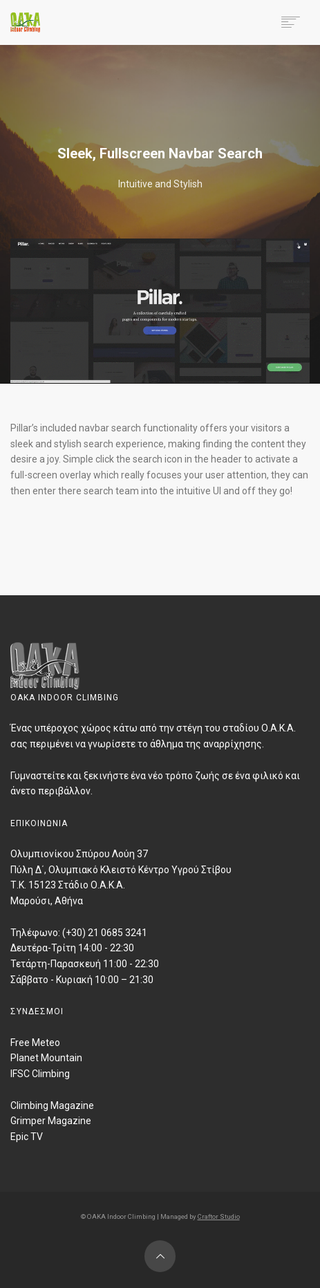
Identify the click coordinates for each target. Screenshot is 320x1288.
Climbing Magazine (52, 1105)
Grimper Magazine (50, 1120)
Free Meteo (35, 1042)
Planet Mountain (46, 1057)
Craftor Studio (219, 1216)
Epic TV (26, 1136)
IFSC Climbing (40, 1073)
